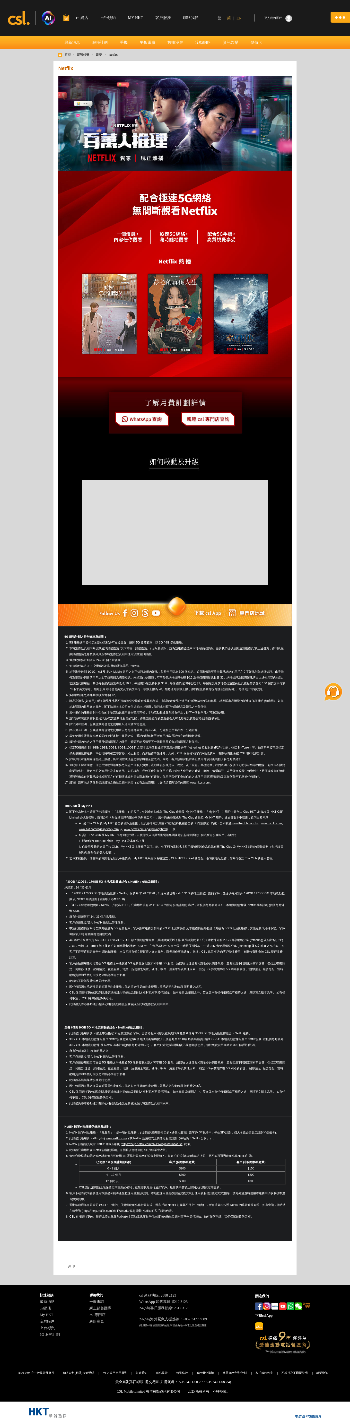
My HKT (46, 1315)
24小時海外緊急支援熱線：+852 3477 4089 (173, 1319)
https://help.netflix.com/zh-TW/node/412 (108, 1210)
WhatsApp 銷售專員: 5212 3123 (163, 1302)
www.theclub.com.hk (244, 823)
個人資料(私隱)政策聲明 (78, 1373)
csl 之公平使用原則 (115, 1373)
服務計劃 (100, 42)
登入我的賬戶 (273, 18)
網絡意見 (96, 1321)
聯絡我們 (191, 18)
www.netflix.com (116, 1138)
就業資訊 (322, 1373)
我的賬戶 (47, 1321)
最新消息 (72, 42)
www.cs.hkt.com (271, 823)
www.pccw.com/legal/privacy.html (145, 829)
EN (239, 18)
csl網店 (45, 1308)
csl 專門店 (97, 1315)
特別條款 (182, 1373)
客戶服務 (163, 18)
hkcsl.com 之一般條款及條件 (36, 1373)
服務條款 (162, 1373)
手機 (124, 42)
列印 (71, 1266)
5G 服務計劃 (50, 1334)
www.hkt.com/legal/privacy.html (99, 829)
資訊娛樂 (230, 42)
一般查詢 (96, 1302)
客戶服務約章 (264, 1373)
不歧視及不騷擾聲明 (294, 1373)
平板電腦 (147, 42)
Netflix (113, 54)
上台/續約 (107, 18)
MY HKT (135, 18)
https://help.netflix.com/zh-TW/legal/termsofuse (152, 1144)
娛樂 (99, 54)
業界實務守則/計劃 (235, 1373)
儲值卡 (256, 42)
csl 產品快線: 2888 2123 (157, 1295)
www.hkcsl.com (200, 782)
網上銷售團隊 (100, 1308)
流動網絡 (203, 42)
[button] (340, 17)
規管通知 (141, 1373)
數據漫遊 (175, 42)
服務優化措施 (205, 1373)
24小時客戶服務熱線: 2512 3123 (164, 1308)
